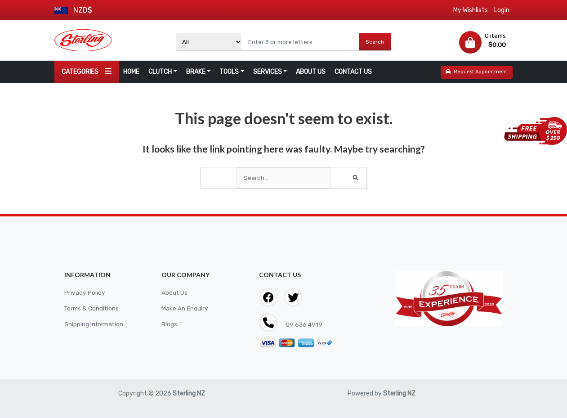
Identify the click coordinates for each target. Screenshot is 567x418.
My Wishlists (470, 10)
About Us (174, 293)
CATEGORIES (87, 71)
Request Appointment (476, 72)
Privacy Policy (84, 293)
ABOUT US (311, 72)
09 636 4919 (303, 325)
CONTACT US (353, 72)
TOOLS (229, 72)
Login (501, 10)
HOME (131, 72)
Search (375, 42)
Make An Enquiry (184, 309)
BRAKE (195, 72)
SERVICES (267, 72)
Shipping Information (94, 324)
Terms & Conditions (92, 309)
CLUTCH (160, 72)
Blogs (169, 324)
